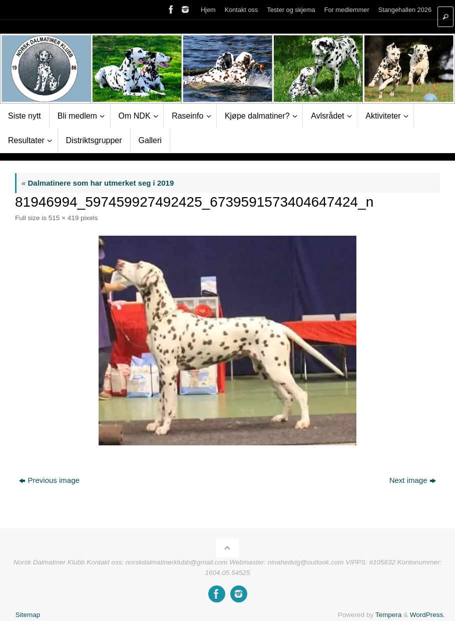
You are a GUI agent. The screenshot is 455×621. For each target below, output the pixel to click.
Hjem (208, 10)
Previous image (49, 480)
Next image (412, 480)
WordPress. (427, 614)
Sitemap (28, 614)
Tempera (388, 614)
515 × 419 (64, 218)
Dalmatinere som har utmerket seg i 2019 (98, 183)
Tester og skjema (291, 10)
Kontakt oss (241, 10)
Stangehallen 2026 (404, 10)
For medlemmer (346, 10)
